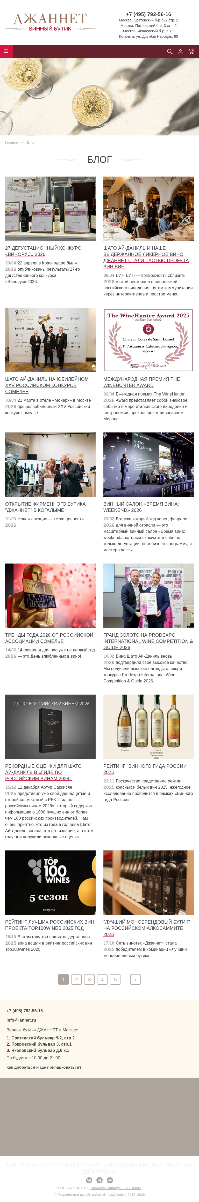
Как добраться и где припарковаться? (44, 1067)
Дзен (110, 1180)
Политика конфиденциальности (115, 1188)
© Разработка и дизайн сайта (77, 1195)
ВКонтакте (89, 1180)
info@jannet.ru (21, 1020)
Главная (12, 142)
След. (193, 979)
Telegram (99, 1180)
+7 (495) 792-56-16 (148, 14)
